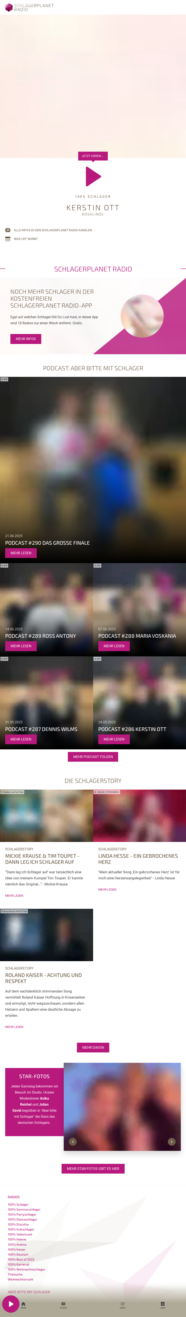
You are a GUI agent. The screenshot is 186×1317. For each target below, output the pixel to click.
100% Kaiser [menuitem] (16, 1249)
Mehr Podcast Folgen (93, 757)
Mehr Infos (26, 339)
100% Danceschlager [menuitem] (22, 1219)
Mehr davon (93, 1048)
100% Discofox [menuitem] (18, 1224)
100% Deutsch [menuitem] (18, 1254)
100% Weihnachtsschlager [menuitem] (26, 1269)
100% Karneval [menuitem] (18, 1264)
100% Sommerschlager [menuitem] (24, 1209)
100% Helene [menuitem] (17, 1239)
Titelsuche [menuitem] (15, 1274)
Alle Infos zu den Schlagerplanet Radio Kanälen (53, 230)
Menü (122, 1305)
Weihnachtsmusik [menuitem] (20, 1279)
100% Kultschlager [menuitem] (21, 1229)
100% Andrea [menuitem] (17, 1244)
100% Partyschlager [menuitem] (22, 1214)
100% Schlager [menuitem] (18, 1204)
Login (162, 1305)
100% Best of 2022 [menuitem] (21, 1259)
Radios (63, 1305)
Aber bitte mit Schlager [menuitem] (29, 1292)
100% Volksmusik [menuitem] (20, 1234)
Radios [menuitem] (14, 1197)
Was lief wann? (26, 239)
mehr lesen (21, 553)
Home (23, 1305)
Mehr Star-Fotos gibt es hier (93, 1169)
